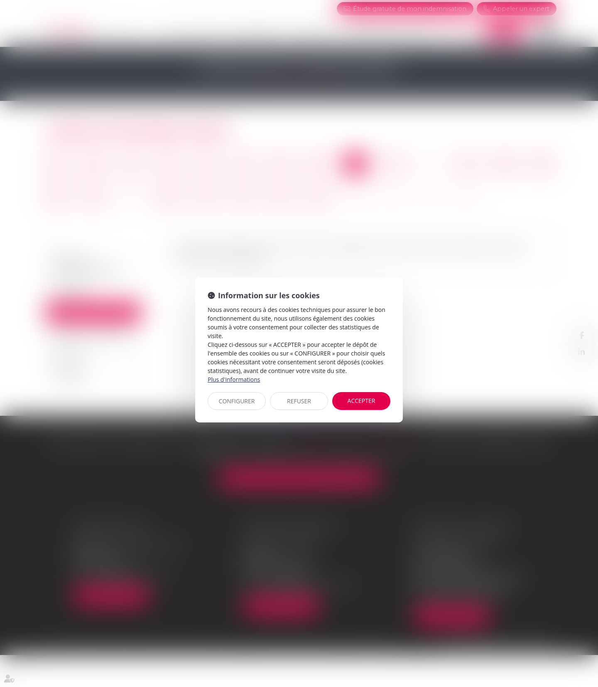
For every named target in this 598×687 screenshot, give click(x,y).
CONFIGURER (237, 401)
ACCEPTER (361, 401)
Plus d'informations (234, 379)
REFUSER (299, 401)
